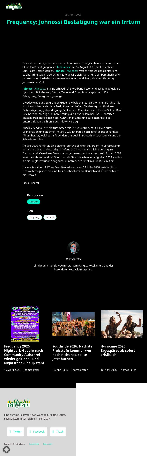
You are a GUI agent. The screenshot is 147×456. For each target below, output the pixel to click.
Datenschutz (34, 444)
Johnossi (51, 217)
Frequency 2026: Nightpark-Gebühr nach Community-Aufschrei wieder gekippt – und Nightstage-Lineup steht (24, 355)
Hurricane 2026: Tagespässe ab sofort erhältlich (118, 351)
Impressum (47, 444)
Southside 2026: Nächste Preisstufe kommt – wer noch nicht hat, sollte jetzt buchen (72, 353)
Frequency (35, 217)
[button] (6, 449)
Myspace (72, 71)
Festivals (34, 202)
